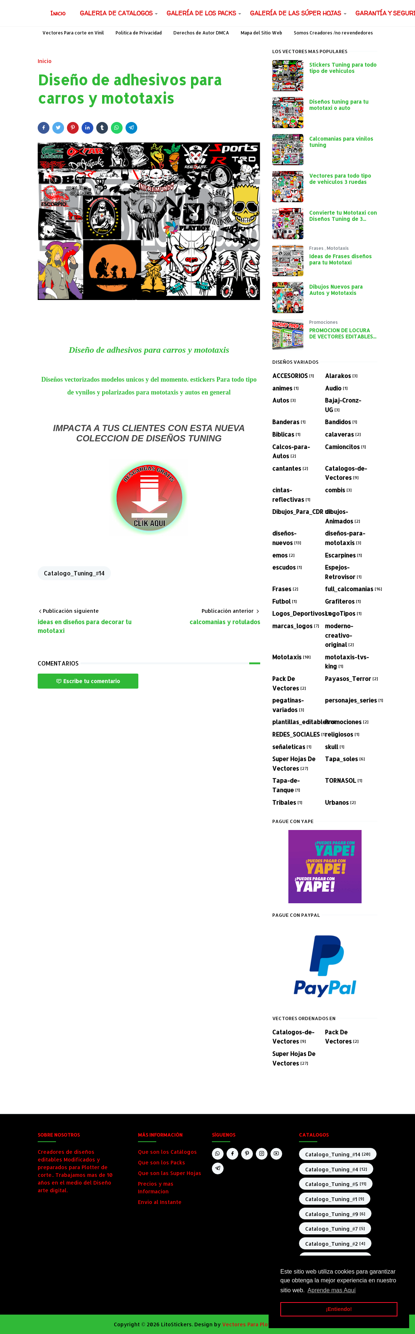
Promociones (323, 322)
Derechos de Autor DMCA (201, 33)
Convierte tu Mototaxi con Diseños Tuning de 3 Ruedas (343, 219)
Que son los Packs (161, 1162)
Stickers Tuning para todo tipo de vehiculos (343, 68)
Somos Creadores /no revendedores (333, 33)
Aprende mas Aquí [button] (331, 1290)
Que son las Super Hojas (169, 1173)
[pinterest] (247, 1154)
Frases (317, 248)
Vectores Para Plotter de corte (261, 1324)
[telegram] (218, 1168)
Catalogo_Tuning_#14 (74, 573)
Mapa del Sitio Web (261, 33)
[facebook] (232, 1154)
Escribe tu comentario (88, 681)
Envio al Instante (160, 1202)
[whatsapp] (218, 1154)
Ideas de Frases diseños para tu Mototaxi (340, 259)
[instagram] (262, 1154)
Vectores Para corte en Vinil (73, 33)
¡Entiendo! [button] (339, 1309)
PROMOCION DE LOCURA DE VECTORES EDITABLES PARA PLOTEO (341, 336)
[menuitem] (58, 13)
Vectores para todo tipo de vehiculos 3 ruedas (340, 179)
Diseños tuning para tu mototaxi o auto (339, 105)
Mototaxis (338, 248)
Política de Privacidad (139, 33)
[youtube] (276, 1154)
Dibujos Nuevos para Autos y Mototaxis (336, 290)
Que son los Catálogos (167, 1152)
